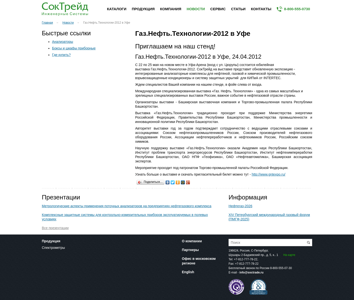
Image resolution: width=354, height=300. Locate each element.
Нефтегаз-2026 (240, 206)
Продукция (143, 9)
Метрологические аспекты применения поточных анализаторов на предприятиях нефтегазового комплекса (126, 206)
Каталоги (116, 9)
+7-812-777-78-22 (245, 259)
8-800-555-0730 (297, 9)
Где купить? (61, 55)
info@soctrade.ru (251, 272)
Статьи (238, 9)
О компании (192, 241)
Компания (170, 9)
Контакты (261, 9)
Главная (47, 22)
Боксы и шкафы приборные (74, 48)
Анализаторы (62, 42)
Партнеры (190, 250)
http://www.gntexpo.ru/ (268, 174)
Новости (196, 9)
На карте (289, 255)
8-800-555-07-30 (281, 268)
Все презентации (55, 228)
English (188, 272)
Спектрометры (53, 248)
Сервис (218, 9)
